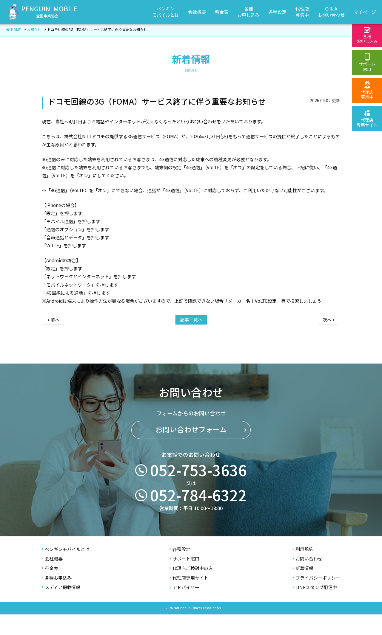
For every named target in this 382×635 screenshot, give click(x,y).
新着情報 (302, 589)
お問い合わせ (307, 579)
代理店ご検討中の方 (191, 589)
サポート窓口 (184, 579)
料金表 (50, 589)
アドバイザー (184, 608)
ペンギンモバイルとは (66, 570)
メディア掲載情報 (61, 608)
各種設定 (180, 570)
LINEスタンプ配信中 (314, 608)
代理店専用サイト (189, 598)
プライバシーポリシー (316, 598)
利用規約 (302, 570)
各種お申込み (57, 598)
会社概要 (52, 579)
